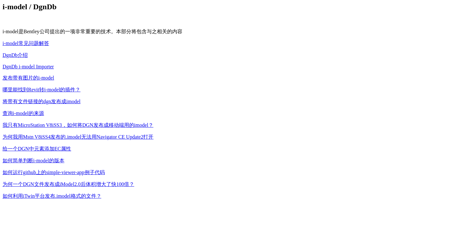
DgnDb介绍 (15, 55)
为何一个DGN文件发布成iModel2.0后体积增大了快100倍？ (68, 184)
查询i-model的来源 (23, 113)
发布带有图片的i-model (28, 77)
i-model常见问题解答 (26, 43)
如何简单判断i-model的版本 (33, 160)
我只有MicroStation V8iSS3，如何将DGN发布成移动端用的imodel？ (78, 125)
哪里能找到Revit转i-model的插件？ (41, 89)
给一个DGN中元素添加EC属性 (37, 148)
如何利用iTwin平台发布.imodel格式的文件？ (52, 196)
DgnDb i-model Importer (28, 66)
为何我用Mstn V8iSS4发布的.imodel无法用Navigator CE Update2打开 (78, 137)
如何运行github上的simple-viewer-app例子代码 (54, 172)
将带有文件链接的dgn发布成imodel (41, 101)
